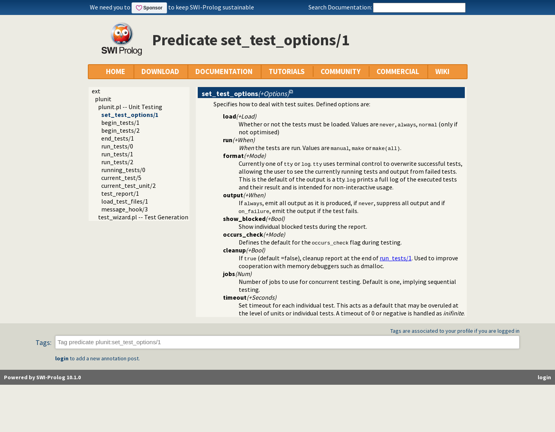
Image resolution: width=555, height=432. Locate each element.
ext (96, 91)
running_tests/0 (123, 170)
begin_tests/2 (120, 130)
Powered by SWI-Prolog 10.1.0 (42, 377)
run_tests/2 (117, 162)
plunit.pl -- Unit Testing (130, 107)
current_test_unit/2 (128, 185)
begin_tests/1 (120, 122)
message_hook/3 (124, 209)
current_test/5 (121, 178)
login (62, 358)
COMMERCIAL (398, 71)
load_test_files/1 (124, 201)
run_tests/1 (117, 154)
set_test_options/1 (129, 115)
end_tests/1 (117, 138)
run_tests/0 (117, 146)
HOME (115, 71)
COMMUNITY (340, 71)
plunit (103, 99)
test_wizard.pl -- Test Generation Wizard (153, 217)
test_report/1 (120, 193)
